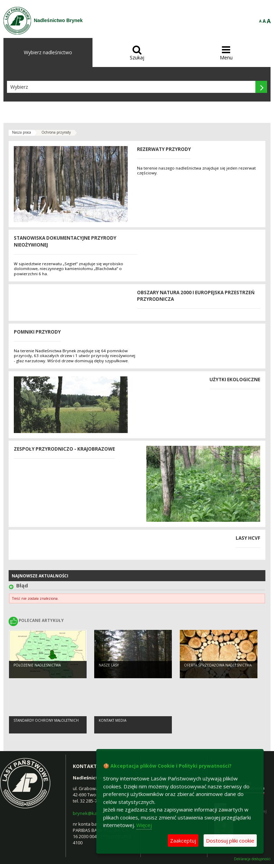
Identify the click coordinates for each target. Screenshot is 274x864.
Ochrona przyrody (56, 132)
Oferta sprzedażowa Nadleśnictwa (218, 665)
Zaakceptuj (183, 840)
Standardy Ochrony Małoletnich (46, 720)
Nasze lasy (109, 665)
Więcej (144, 825)
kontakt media (112, 720)
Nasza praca (21, 132)
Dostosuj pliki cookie (230, 840)
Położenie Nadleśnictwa (37, 665)
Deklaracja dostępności (252, 859)
